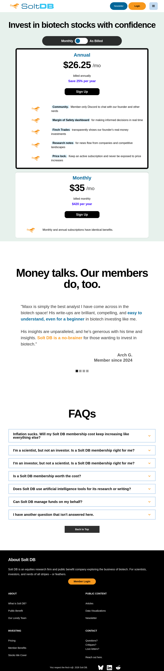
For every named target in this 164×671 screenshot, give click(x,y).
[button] (153, 6)
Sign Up (82, 214)
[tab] (82, 41)
